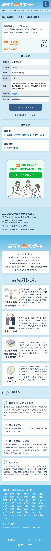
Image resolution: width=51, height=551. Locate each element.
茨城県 (12, 497)
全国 (41, 515)
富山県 (28, 500)
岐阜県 (14, 94)
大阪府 (19, 506)
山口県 (33, 509)
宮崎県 (19, 515)
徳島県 (40, 509)
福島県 (5, 497)
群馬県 (26, 497)
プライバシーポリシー (25, 540)
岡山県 (19, 509)
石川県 (35, 500)
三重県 (40, 503)
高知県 (19, 512)
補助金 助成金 (6, 10)
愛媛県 (12, 512)
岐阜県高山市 (16, 99)
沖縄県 (35, 515)
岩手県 (19, 494)
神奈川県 (13, 500)
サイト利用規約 (10, 540)
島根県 (12, 509)
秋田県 (33, 494)
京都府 (12, 506)
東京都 (5, 500)
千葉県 (40, 497)
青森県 (12, 494)
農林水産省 (36, 528)
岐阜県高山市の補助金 (25, 10)
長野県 (12, 503)
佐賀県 (33, 512)
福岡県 (26, 512)
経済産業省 (6, 528)
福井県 (42, 500)
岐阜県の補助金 (14, 10)
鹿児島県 (27, 515)
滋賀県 (5, 506)
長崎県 (40, 512)
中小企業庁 (16, 528)
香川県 (5, 512)
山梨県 (5, 503)
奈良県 (33, 506)
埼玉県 (33, 497)
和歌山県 (41, 506)
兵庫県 (26, 506)
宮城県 (26, 494)
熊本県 (5, 515)
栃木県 (19, 497)
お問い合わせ (39, 540)
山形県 (40, 494)
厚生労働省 (26, 528)
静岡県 (26, 503)
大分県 (12, 515)
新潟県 (21, 500)
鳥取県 (5, 509)
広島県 (26, 509)
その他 (5, 518)
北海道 (5, 494)
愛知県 (33, 503)
